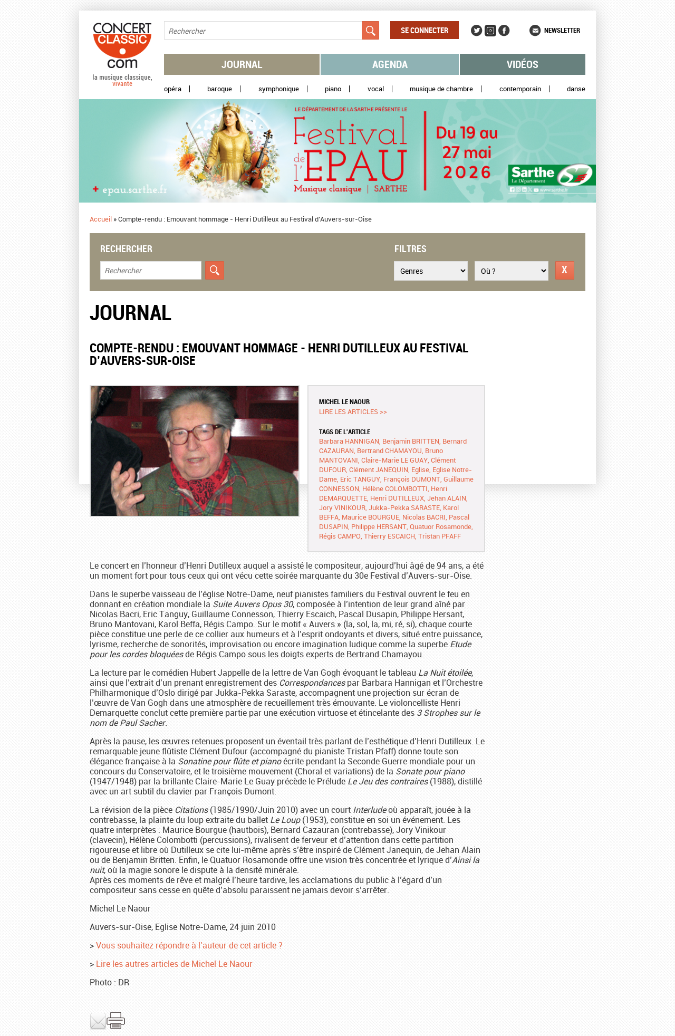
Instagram (490, 30)
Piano (333, 88)
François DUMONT (411, 479)
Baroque (219, 88)
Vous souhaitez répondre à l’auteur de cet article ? (189, 945)
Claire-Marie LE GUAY (394, 460)
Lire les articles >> (353, 411)
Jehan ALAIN (446, 498)
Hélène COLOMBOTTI (395, 488)
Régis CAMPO (340, 536)
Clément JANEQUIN (378, 469)
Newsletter (562, 30)
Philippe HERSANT (379, 526)
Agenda (390, 64)
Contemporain (520, 88)
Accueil (101, 219)
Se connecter (424, 30)
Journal (242, 64)
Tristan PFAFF (439, 536)
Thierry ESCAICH (389, 536)
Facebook (504, 30)
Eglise (420, 469)
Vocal (376, 88)
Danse (576, 88)
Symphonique (278, 88)
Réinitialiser (564, 270)
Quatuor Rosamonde (440, 526)
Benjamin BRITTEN (410, 441)
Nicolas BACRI (424, 517)
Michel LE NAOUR (344, 401)
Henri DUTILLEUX (397, 498)
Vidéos (522, 64)
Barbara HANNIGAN (349, 441)
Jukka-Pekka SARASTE (404, 507)
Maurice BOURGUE (370, 517)
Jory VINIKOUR (342, 507)
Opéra (172, 88)
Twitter (477, 30)
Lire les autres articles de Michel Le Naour (174, 964)
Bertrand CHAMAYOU (389, 450)
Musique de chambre (441, 88)
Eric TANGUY (360, 479)
